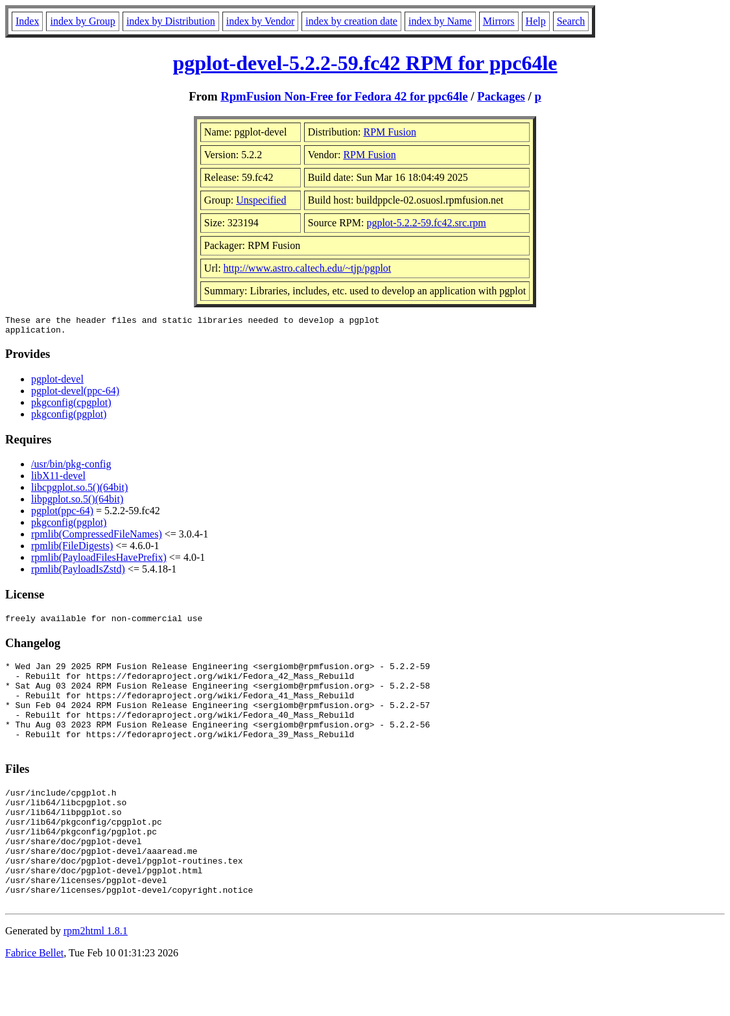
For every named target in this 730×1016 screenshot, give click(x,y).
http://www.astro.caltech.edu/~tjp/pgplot (308, 268)
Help (536, 21)
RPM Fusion (390, 131)
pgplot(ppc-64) (62, 514)
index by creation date (351, 21)
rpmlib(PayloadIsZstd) (78, 572)
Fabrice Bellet (34, 999)
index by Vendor (260, 21)
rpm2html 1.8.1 (96, 977)
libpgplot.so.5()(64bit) (77, 502)
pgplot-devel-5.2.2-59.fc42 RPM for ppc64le (364, 63)
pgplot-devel (57, 382)
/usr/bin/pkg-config (71, 467)
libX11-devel (58, 479)
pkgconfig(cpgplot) (71, 406)
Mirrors (499, 21)
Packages (501, 96)
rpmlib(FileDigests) (72, 549)
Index (27, 21)
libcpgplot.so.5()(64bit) (79, 491)
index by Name (440, 21)
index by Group (82, 21)
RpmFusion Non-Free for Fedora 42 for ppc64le (343, 96)
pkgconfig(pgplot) (68, 417)
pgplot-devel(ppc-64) (75, 394)
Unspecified (261, 200)
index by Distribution (170, 21)
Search (571, 21)
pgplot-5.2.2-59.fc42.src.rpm (426, 222)
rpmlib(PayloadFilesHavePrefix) (99, 561)
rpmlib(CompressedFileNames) (96, 537)
